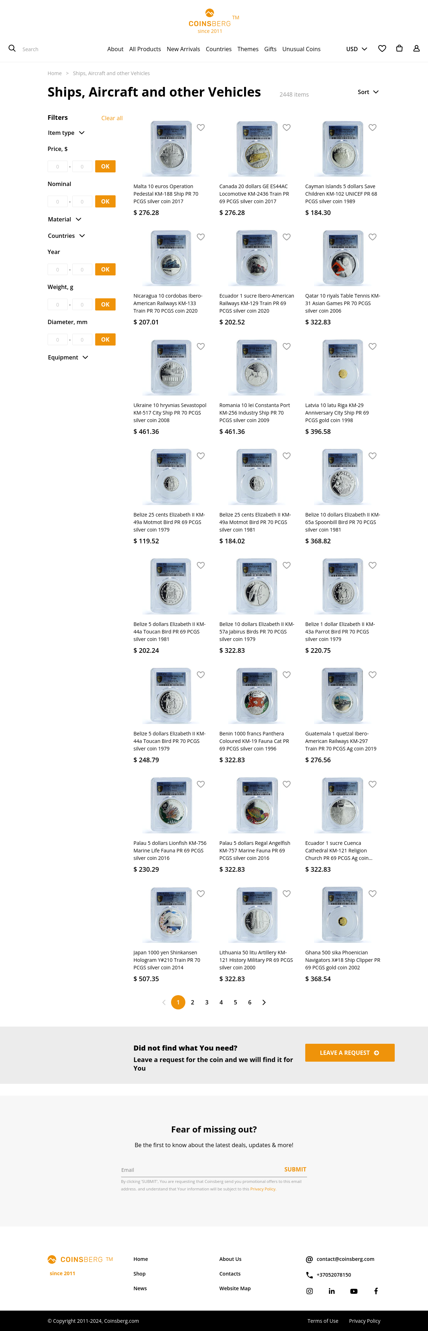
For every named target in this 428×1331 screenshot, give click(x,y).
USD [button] (352, 49)
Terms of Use (322, 1320)
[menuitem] (115, 49)
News (140, 1288)
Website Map (235, 1288)
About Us (230, 1259)
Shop (139, 1273)
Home (55, 73)
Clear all (112, 118)
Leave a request (350, 1053)
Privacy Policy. (264, 1188)
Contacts (229, 1273)
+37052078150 (328, 1275)
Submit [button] (295, 1169)
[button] (369, 92)
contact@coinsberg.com (339, 1259)
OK (105, 166)
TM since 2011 (214, 21)
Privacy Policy (364, 1320)
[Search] (12, 49)
